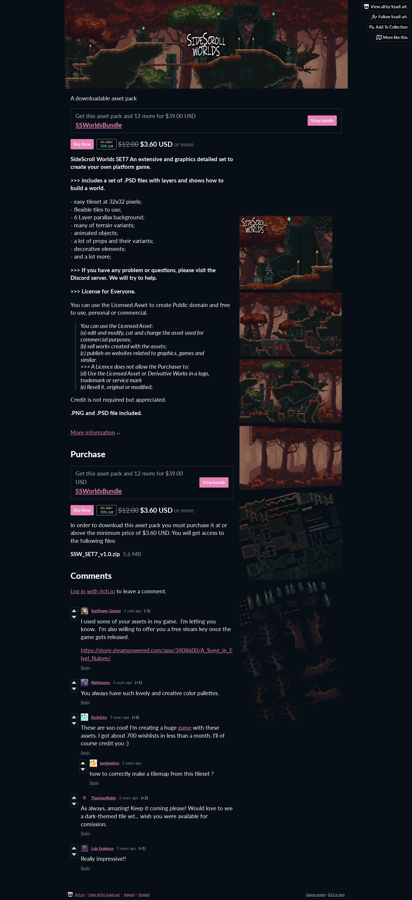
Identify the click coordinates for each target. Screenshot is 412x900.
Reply (85, 667)
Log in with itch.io (92, 591)
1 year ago (132, 610)
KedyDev (99, 717)
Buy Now (82, 144)
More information (95, 432)
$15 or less (336, 894)
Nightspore (100, 682)
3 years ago (119, 717)
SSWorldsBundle (98, 124)
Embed (144, 894)
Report (129, 894)
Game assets (315, 894)
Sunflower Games (106, 610)
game (184, 727)
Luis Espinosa (102, 848)
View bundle (322, 120)
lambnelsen (109, 763)
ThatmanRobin (103, 798)
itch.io (80, 894)
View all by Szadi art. (104, 894)
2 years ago (122, 682)
